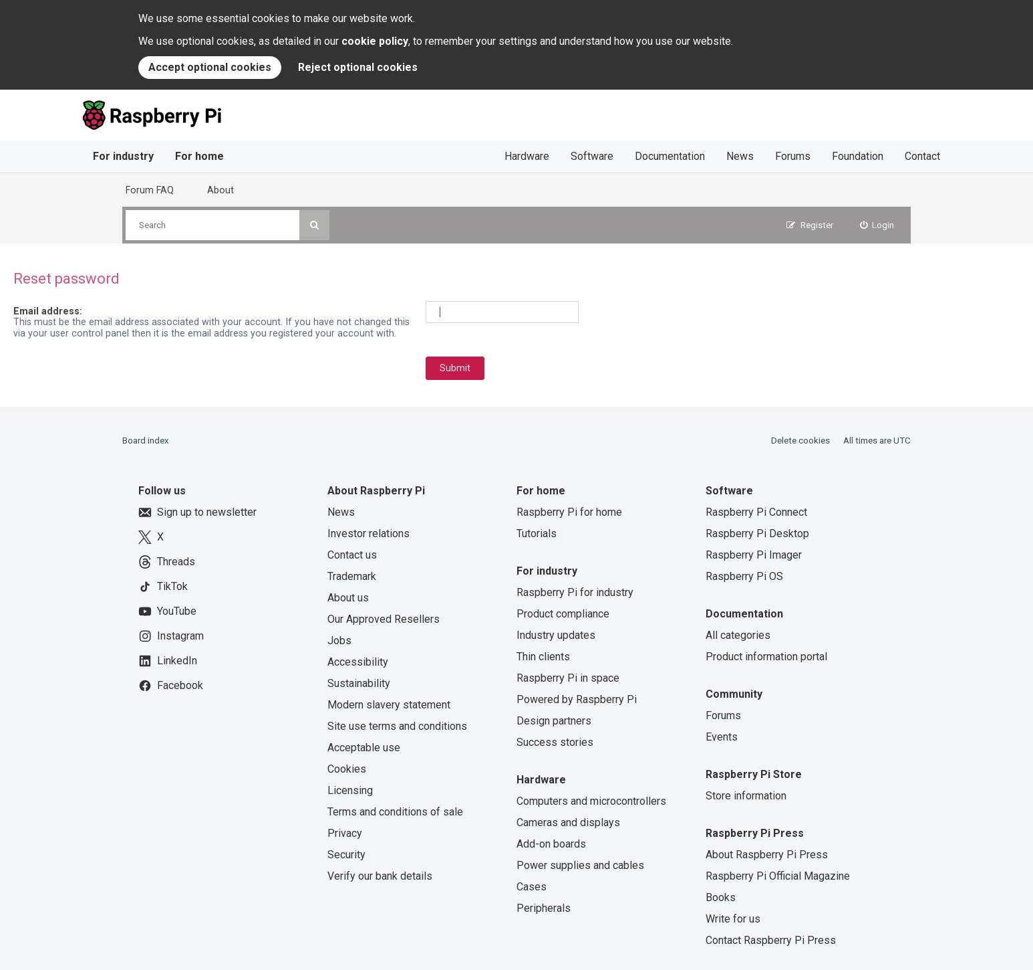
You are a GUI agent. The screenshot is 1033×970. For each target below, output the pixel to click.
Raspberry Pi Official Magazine (778, 876)
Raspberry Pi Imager (754, 555)
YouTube (167, 611)
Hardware (526, 156)
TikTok (163, 586)
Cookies (346, 769)
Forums (792, 156)
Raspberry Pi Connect (756, 512)
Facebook (170, 685)
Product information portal (766, 656)
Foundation (857, 156)
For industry (123, 156)
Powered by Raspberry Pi (576, 699)
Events (722, 737)
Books (721, 897)
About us (348, 597)
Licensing (350, 790)
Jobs (339, 640)
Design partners (553, 720)
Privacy (344, 833)
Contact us (352, 555)
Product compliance (562, 613)
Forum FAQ (150, 190)
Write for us (733, 918)
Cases (531, 886)
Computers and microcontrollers (591, 801)
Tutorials (536, 533)
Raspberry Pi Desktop (757, 533)
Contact (922, 156)
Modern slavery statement (388, 704)
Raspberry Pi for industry (574, 592)
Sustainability (358, 683)
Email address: (47, 311)
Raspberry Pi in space (567, 678)
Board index (145, 440)
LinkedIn (167, 661)
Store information (746, 795)
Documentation (670, 156)
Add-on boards (551, 844)
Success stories (554, 742)
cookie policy (374, 41)
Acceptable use (363, 747)
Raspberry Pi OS (744, 576)
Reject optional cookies (358, 67)
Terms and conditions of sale (395, 811)
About (220, 190)
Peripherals (543, 908)
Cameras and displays (568, 822)
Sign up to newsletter (197, 512)
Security (346, 854)
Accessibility (357, 662)
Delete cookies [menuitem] (800, 440)
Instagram (171, 636)
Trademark (351, 576)
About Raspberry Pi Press (767, 854)
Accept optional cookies (209, 67)
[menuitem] (877, 225)
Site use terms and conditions (397, 726)
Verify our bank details (379, 876)
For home (199, 156)
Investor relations (368, 533)
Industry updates (555, 635)
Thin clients (543, 656)
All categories (738, 635)
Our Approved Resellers (383, 619)
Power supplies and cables (580, 865)
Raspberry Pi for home (569, 512)
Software (592, 156)
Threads (166, 562)
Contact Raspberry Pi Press (771, 940)
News (740, 156)
